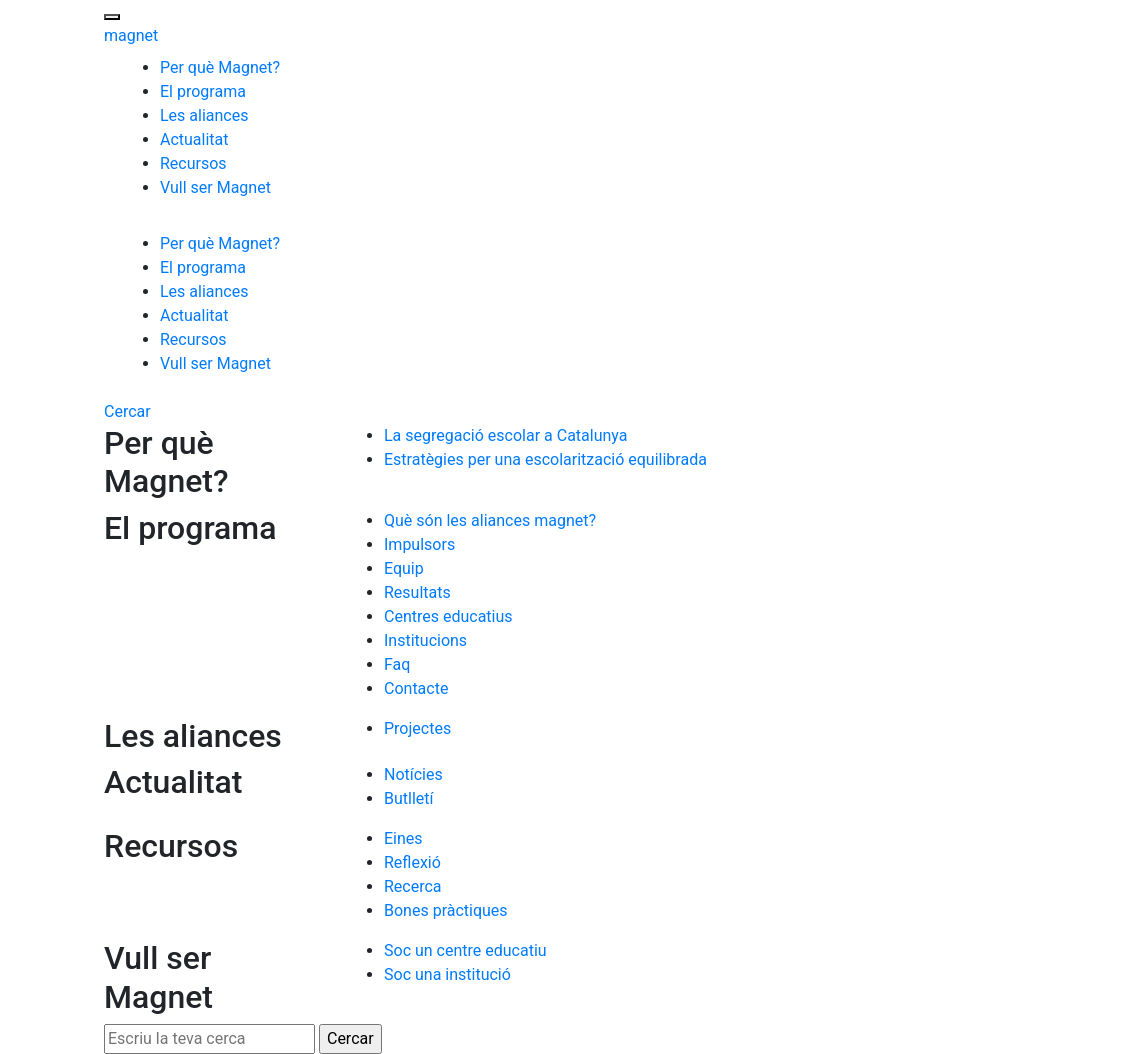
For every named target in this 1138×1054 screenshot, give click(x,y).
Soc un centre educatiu (465, 950)
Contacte (416, 688)
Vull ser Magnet (215, 187)
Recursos (193, 163)
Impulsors (419, 544)
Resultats (417, 592)
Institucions (425, 640)
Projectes (417, 728)
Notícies (413, 774)
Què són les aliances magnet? (490, 520)
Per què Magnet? (220, 67)
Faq (397, 664)
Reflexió (412, 862)
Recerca (413, 886)
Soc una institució (447, 974)
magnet (131, 35)
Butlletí (408, 798)
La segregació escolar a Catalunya (505, 435)
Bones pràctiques (446, 910)
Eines (403, 838)
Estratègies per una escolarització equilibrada (545, 459)
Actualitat (194, 139)
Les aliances (204, 115)
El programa (203, 91)
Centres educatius (448, 616)
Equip (404, 568)
